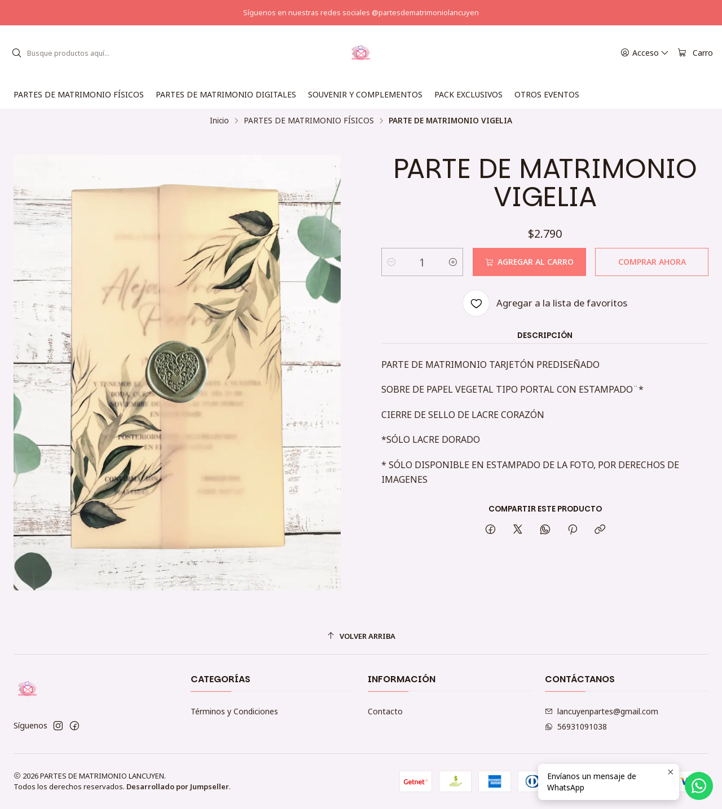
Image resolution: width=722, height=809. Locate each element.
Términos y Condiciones (234, 711)
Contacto (385, 711)
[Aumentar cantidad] (453, 261)
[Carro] (695, 53)
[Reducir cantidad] (391, 261)
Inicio (219, 121)
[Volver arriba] (361, 636)
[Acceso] (645, 53)
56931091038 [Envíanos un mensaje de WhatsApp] (576, 726)
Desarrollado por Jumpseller (177, 786)
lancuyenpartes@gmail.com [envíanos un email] (601, 711)
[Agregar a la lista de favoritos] (545, 303)
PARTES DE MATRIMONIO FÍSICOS (309, 121)
